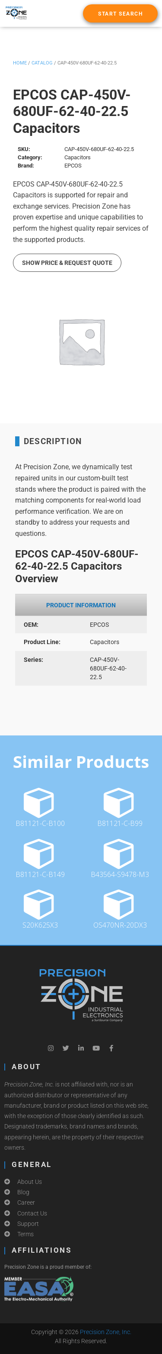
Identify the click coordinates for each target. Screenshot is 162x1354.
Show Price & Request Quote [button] (67, 262)
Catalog (42, 63)
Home (20, 63)
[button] (120, 13)
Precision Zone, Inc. (105, 1331)
